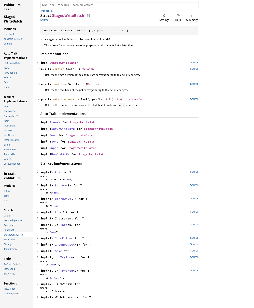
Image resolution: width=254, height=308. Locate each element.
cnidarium (46, 10)
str (109, 99)
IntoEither (64, 238)
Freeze (54, 122)
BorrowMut (63, 199)
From (58, 212)
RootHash (93, 84)
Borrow (60, 185)
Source (44, 20)
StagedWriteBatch (63, 63)
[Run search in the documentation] (119, 5)
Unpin (53, 148)
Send (53, 135)
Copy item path (88, 15)
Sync (54, 141)
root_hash (60, 84)
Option (125, 99)
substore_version (66, 99)
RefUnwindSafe (63, 129)
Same (58, 251)
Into (64, 225)
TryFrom (66, 257)
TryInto (66, 271)
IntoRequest (65, 244)
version (58, 68)
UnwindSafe (60, 154)
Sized (67, 179)
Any (57, 172)
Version (88, 68)
